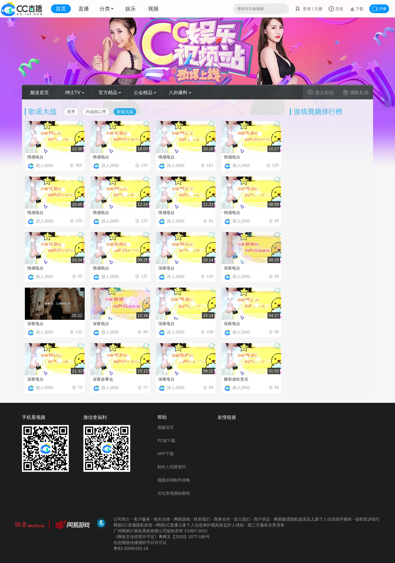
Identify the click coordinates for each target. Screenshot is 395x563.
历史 (336, 8)
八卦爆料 (180, 92)
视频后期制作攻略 (173, 480)
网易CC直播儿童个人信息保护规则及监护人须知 (200, 525)
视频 (153, 9)
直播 (83, 9)
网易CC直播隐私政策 (133, 525)
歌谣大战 (125, 111)
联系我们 (202, 519)
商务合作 (222, 519)
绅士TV (75, 92)
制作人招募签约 (171, 467)
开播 (379, 8)
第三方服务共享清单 (266, 525)
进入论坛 (321, 92)
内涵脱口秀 (96, 111)
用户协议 (262, 519)
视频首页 (165, 427)
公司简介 (122, 519)
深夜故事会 (103, 379)
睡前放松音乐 (236, 379)
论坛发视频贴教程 (173, 493)
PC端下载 (166, 440)
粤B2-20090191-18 (131, 548)
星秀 (71, 111)
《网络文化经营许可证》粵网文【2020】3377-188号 (161, 536)
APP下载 (165, 454)
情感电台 (35, 157)
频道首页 (39, 92)
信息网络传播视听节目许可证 (140, 542)
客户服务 (142, 519)
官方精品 (110, 92)
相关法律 (162, 519)
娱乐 (130, 9)
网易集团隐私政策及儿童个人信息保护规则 (313, 519)
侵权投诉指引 (367, 519)
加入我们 (242, 519)
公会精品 (145, 92)
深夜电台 (166, 268)
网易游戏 (182, 519)
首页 (61, 9)
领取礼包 (356, 92)
